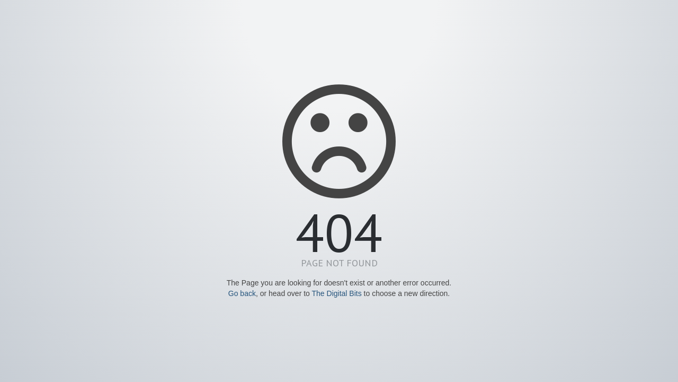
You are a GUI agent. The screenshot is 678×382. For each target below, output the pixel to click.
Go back (242, 293)
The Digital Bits (337, 293)
